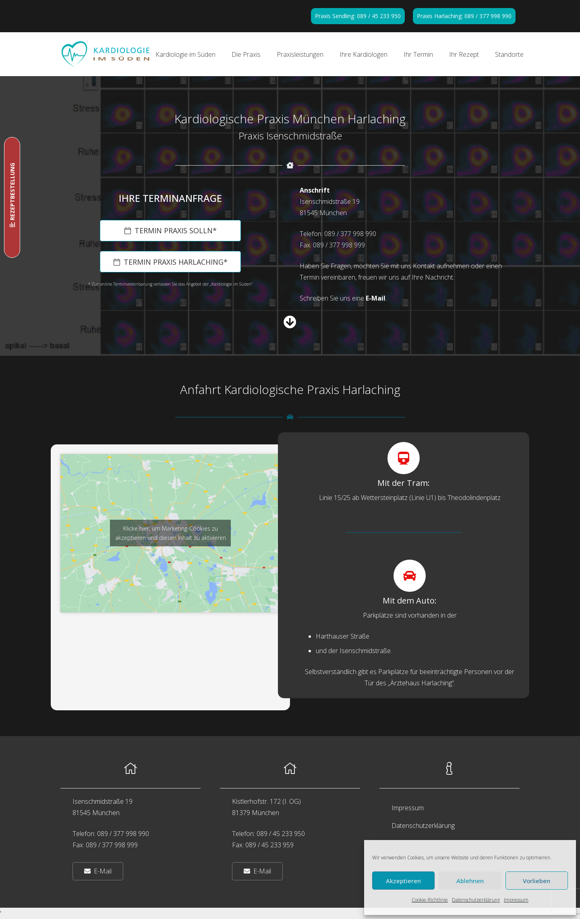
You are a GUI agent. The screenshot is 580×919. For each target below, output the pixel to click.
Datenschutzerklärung (476, 899)
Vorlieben (536, 881)
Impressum (516, 899)
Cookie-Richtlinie (430, 899)
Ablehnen (470, 881)
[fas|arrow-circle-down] (290, 321)
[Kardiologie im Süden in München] (105, 54)
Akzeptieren (403, 881)
